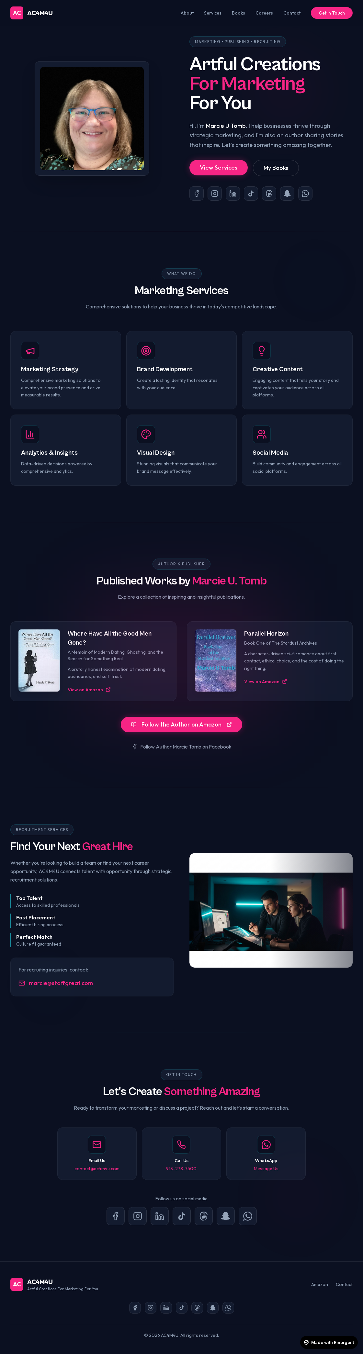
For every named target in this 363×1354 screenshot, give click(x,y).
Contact (292, 13)
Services (212, 13)
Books (238, 13)
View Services (218, 167)
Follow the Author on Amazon (181, 724)
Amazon (319, 1284)
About (187, 13)
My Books (276, 168)
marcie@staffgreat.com (55, 983)
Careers (264, 13)
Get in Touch (332, 13)
